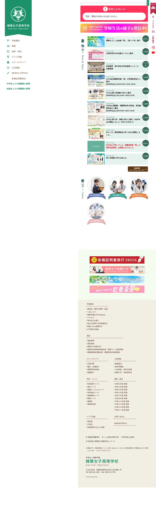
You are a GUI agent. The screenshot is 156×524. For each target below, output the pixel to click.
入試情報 (117, 395)
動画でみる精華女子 (95, 363)
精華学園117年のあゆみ (96, 351)
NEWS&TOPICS (120, 460)
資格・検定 (118, 415)
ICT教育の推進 (93, 366)
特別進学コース (93, 420)
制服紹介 (90, 409)
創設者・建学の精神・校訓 (97, 345)
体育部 (90, 458)
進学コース (91, 423)
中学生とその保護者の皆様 (18, 84)
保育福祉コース (93, 429)
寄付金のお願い (93, 357)
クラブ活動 (91, 453)
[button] (148, 19)
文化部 (90, 461)
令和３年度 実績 (121, 429)
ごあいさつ (91, 348)
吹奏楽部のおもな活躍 (95, 464)
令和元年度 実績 (121, 435)
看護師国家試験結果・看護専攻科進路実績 (103, 389)
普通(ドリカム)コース (95, 426)
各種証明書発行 (94, 474)
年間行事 (90, 400)
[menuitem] (18, 40)
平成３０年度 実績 (122, 438)
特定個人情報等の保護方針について (101, 478)
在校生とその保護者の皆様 (18, 89)
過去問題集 (119, 403)
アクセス (90, 354)
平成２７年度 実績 (122, 446)
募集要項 (118, 400)
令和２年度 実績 (121, 432)
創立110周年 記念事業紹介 (97, 360)
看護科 (90, 438)
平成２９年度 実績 (122, 441)
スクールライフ (93, 395)
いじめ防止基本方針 (111, 474)
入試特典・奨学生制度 (123, 406)
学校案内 (90, 340)
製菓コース (91, 435)
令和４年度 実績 (121, 426)
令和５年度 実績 (121, 423)
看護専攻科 (91, 441)
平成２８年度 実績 (122, 444)
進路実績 (90, 380)
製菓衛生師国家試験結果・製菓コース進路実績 (105, 386)
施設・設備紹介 (93, 403)
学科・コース (92, 415)
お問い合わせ (119, 453)
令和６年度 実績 (121, 420)
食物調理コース (93, 432)
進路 (88, 372)
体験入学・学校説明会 (123, 409)
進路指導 (90, 377)
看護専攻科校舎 (93, 406)
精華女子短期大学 (94, 383)
